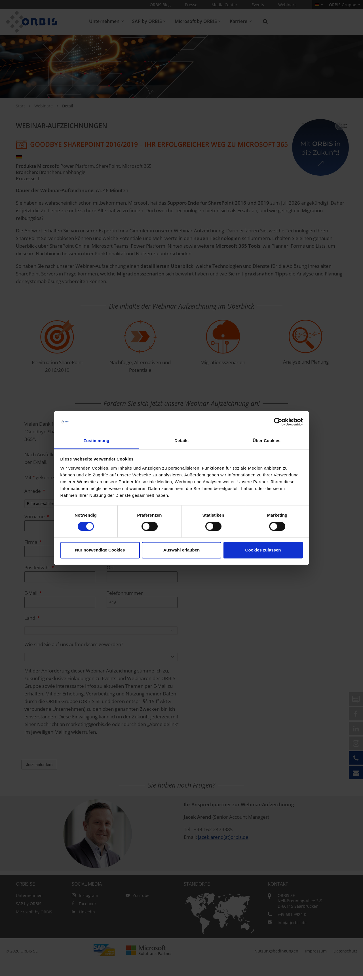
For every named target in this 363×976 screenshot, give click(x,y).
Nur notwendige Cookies (100, 550)
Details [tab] (181, 440)
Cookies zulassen (263, 550)
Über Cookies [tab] (266, 440)
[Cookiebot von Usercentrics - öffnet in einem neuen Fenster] (278, 422)
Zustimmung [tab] (96, 440)
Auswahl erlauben (181, 550)
